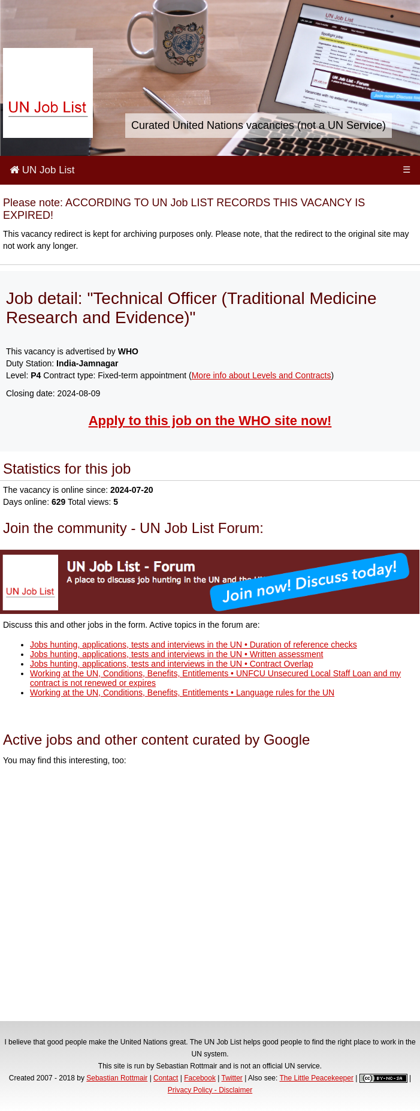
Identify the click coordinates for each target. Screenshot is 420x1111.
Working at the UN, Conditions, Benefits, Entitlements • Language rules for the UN (182, 692)
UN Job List (42, 170)
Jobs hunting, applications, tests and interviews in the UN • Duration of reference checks (193, 644)
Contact (165, 1078)
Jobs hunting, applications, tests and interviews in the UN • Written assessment (176, 654)
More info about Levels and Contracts (261, 375)
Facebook (200, 1078)
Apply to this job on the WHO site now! (210, 420)
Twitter (232, 1078)
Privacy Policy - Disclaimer (210, 1090)
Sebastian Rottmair (116, 1078)
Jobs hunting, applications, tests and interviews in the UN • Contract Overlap (171, 664)
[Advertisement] (210, 895)
